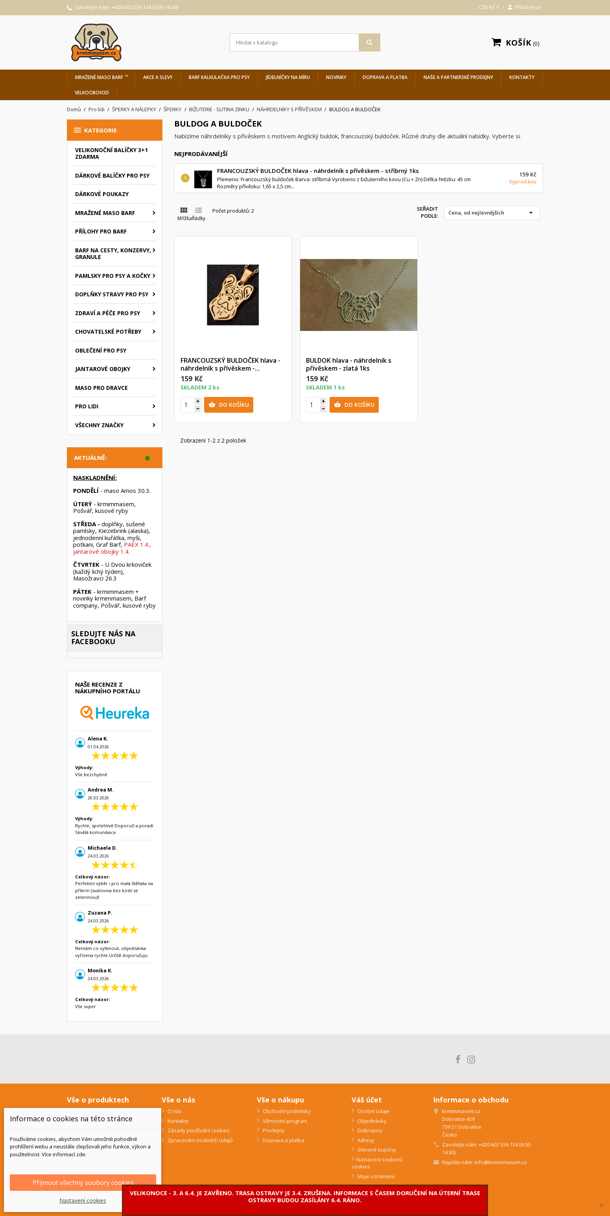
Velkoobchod (92, 92)
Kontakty (521, 77)
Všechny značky (99, 425)
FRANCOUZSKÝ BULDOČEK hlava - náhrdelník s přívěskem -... (230, 364)
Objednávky (371, 1120)
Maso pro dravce (101, 387)
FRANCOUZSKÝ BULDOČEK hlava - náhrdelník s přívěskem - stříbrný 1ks (318, 171)
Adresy (365, 1140)
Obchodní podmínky (286, 1111)
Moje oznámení (375, 1176)
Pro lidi (86, 406)
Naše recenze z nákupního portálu (107, 687)
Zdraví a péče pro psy (107, 313)
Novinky (336, 77)
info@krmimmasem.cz (500, 1162)
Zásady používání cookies (198, 1130)
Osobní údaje (373, 1111)
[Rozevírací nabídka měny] (490, 7)
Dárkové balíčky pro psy (112, 175)
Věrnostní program (284, 1120)
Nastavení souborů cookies (377, 1163)
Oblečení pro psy (100, 350)
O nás (174, 1111)
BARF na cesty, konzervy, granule (113, 253)
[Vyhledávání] (305, 42)
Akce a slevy (158, 77)
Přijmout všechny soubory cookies (83, 1182)
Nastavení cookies (82, 1200)
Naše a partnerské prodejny (458, 77)
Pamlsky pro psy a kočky (112, 275)
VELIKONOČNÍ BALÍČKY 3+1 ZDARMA (111, 153)
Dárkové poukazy (102, 194)
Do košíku (228, 405)
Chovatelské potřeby (108, 331)
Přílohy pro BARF (101, 231)
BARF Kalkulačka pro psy (219, 77)
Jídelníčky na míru (288, 77)
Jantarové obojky (102, 369)
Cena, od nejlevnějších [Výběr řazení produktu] (492, 212)
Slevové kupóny (376, 1149)
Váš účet (367, 1099)
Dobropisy (369, 1130)
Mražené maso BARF (99, 77)
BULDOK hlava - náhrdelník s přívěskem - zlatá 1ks (348, 364)
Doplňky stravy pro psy (111, 294)
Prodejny (273, 1130)
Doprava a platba (385, 77)
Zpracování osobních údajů (199, 1140)
